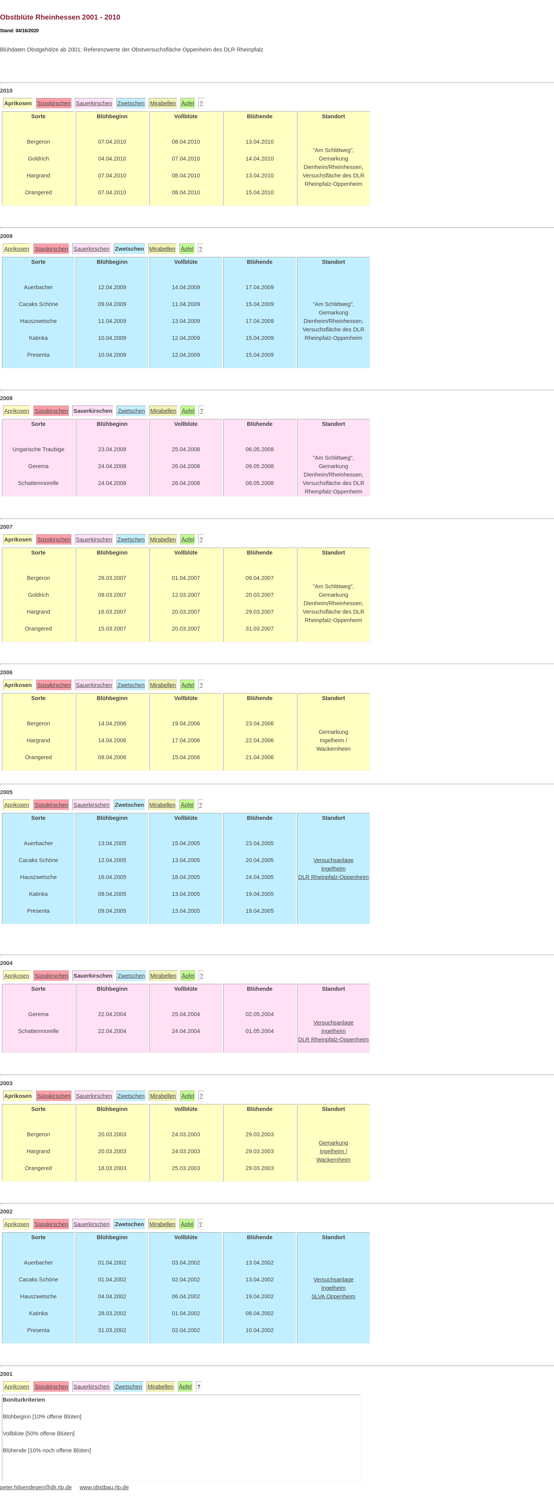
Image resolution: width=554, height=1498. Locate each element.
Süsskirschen (54, 103)
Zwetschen (131, 103)
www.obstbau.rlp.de (104, 1487)
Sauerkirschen (94, 103)
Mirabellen (163, 103)
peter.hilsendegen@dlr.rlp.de (36, 1487)
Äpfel (187, 103)
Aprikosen (16, 249)
